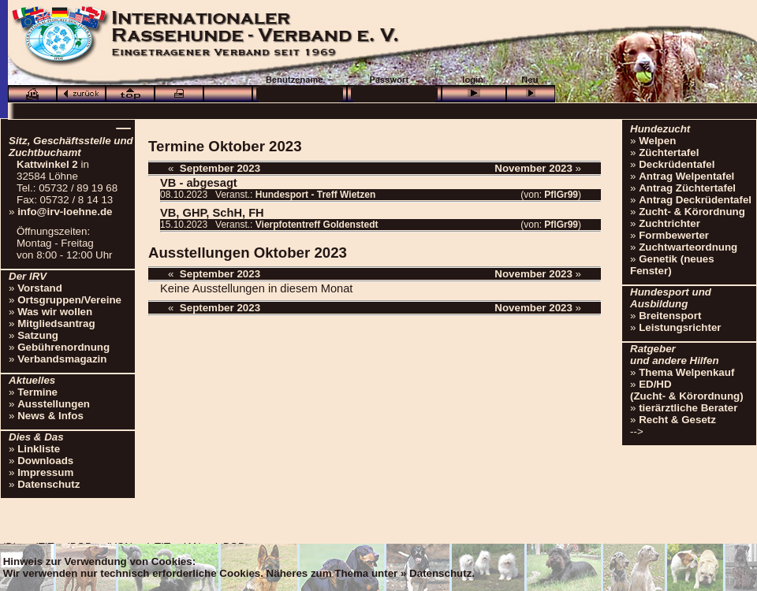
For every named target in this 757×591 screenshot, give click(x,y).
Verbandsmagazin (61, 359)
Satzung (37, 335)
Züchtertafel (669, 152)
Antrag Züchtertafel (687, 188)
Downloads (45, 460)
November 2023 (533, 168)
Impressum (45, 472)
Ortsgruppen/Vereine (69, 300)
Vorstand (39, 288)
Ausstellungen (53, 404)
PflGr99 (561, 194)
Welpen (657, 141)
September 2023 (220, 168)
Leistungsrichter (680, 327)
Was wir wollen (54, 312)
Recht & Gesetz (677, 420)
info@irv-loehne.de (64, 211)
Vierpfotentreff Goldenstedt (316, 224)
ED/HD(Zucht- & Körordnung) (687, 390)
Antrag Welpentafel (686, 176)
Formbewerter (674, 235)
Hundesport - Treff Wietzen (315, 194)
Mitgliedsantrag (56, 323)
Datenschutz (48, 484)
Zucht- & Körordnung (692, 211)
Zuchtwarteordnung (688, 247)
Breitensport (670, 316)
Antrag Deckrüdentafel (695, 200)
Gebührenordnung (63, 347)
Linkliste (38, 449)
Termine (37, 392)
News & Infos (50, 416)
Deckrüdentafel (676, 164)
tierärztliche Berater (688, 408)
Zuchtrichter (669, 223)
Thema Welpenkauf (686, 372)
